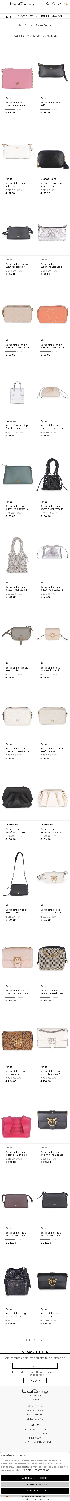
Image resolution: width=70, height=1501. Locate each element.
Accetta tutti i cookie (35, 1478)
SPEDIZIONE (35, 1418)
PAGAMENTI (35, 1414)
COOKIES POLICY (35, 1429)
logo (22, 4)
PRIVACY (35, 1437)
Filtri (9, 16)
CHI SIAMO (35, 1395)
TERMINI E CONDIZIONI (35, 1441)
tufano (35, 1392)
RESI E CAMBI (35, 1410)
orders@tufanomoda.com (35, 1497)
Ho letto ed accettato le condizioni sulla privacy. (34, 1373)
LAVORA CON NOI (35, 1433)
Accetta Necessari (35, 1490)
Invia (35, 1380)
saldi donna (25, 25)
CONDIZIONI (35, 1446)
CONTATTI (35, 1399)
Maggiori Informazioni (35, 1470)
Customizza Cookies (35, 1484)
